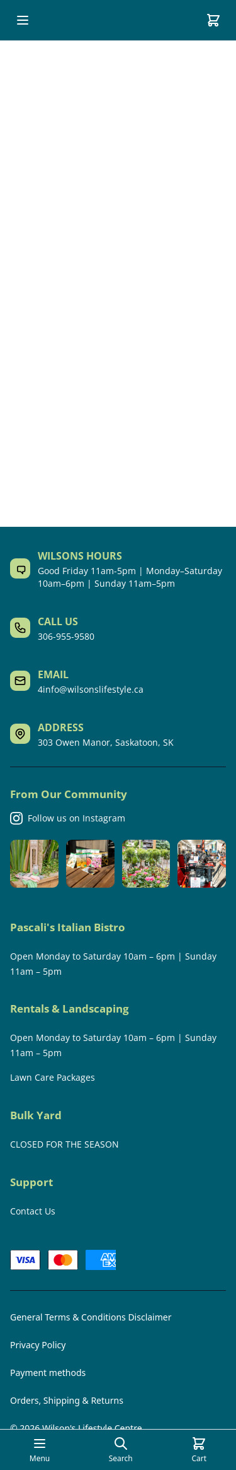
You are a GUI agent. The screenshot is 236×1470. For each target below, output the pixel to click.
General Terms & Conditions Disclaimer (90, 1317)
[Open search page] (121, 1450)
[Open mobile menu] (22, 20)
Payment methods (48, 1373)
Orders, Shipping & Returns (66, 1400)
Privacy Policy (37, 1345)
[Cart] (213, 20)
